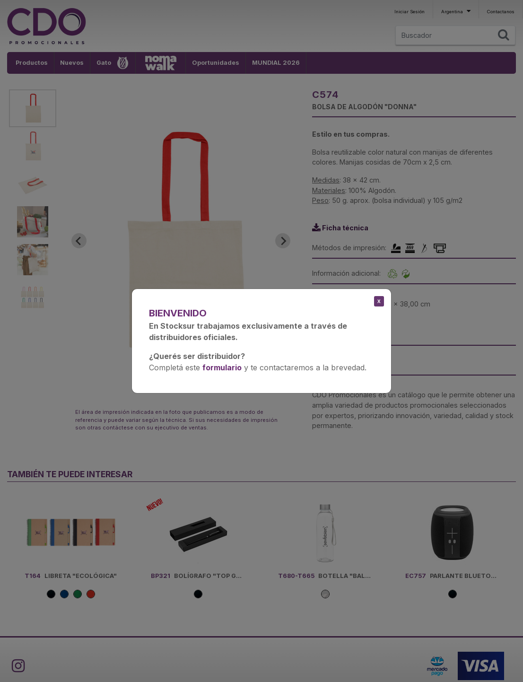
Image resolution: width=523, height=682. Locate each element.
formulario (222, 367)
